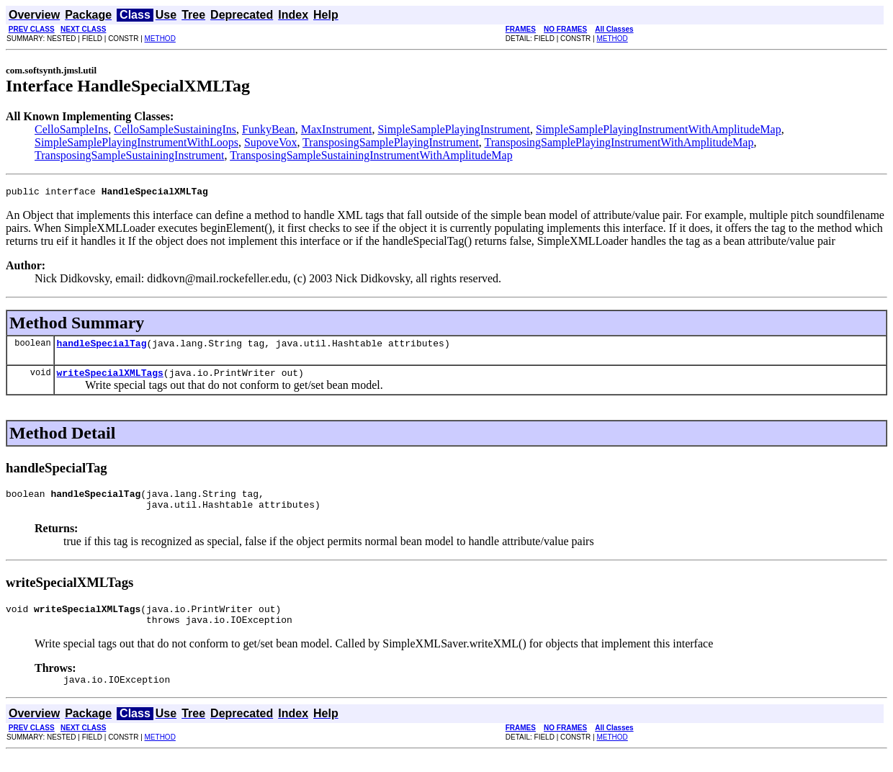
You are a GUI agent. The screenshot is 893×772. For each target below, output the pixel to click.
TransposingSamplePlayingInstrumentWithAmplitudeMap (619, 142)
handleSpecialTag (102, 347)
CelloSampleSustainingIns (175, 129)
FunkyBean (268, 129)
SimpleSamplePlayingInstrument (453, 129)
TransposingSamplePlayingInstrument (390, 142)
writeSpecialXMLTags (110, 378)
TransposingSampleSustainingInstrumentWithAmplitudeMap (371, 155)
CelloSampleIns (71, 129)
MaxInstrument (336, 129)
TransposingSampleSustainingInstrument (129, 155)
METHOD (160, 38)
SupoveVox (270, 142)
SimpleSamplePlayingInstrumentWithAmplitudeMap (658, 129)
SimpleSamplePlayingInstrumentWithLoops (136, 142)
